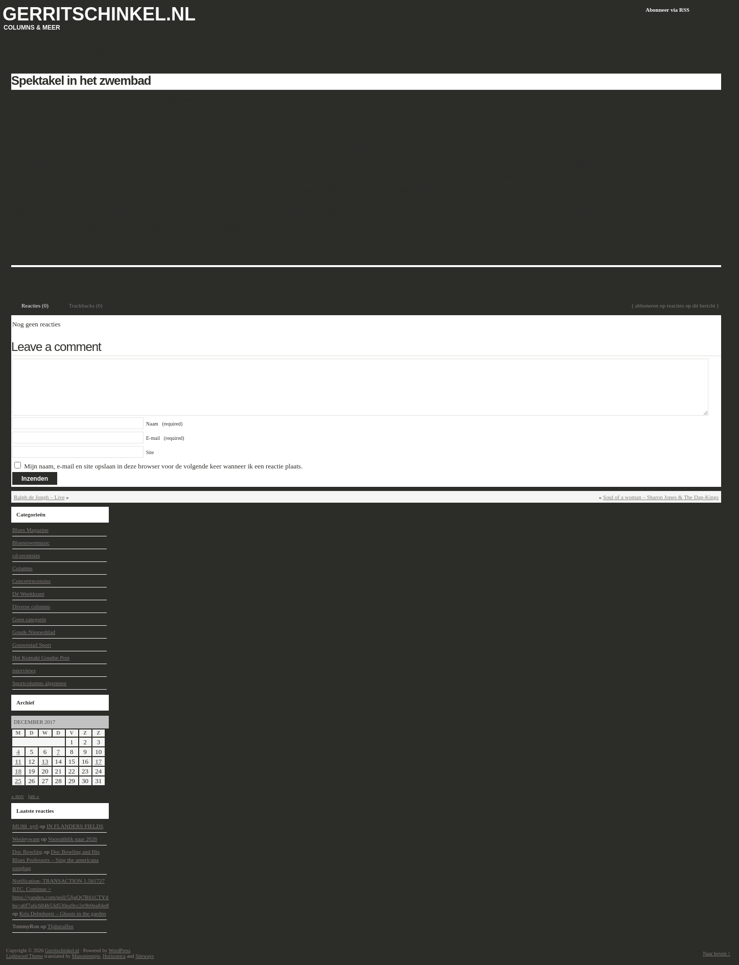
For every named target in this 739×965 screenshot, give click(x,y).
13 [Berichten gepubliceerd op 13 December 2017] (44, 761)
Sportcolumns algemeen (39, 683)
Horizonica (114, 956)
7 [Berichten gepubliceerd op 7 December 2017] (58, 751)
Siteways (144, 956)
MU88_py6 (25, 826)
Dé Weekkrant (103, 279)
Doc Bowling (27, 852)
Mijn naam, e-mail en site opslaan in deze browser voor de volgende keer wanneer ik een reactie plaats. (163, 466)
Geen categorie (29, 619)
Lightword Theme (24, 956)
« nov (17, 796)
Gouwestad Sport (31, 645)
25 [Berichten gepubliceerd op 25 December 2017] (18, 781)
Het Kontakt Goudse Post (40, 657)
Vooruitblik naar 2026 (72, 839)
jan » (33, 796)
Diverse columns (31, 606)
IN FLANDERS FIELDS (74, 826)
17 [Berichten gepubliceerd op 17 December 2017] (98, 761)
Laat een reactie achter (690, 279)
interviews (24, 670)
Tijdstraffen (60, 926)
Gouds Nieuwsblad (33, 632)
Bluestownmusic (31, 542)
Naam (164, 424)
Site (150, 452)
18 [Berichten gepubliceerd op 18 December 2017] (18, 771)
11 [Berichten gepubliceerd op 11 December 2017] (18, 761)
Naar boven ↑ (716, 953)
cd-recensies (26, 555)
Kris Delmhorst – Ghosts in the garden (62, 913)
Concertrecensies (31, 581)
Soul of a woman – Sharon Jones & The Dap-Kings (661, 497)
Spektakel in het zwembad (81, 80)
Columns (74, 279)
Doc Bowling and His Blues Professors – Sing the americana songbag (56, 860)
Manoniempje (86, 956)
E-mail (165, 438)
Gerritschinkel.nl (99, 14)
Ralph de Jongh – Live (39, 497)
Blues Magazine (30, 530)
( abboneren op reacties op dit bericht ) (675, 305)
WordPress (119, 950)
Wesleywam (26, 839)
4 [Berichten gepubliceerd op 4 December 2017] (18, 751)
